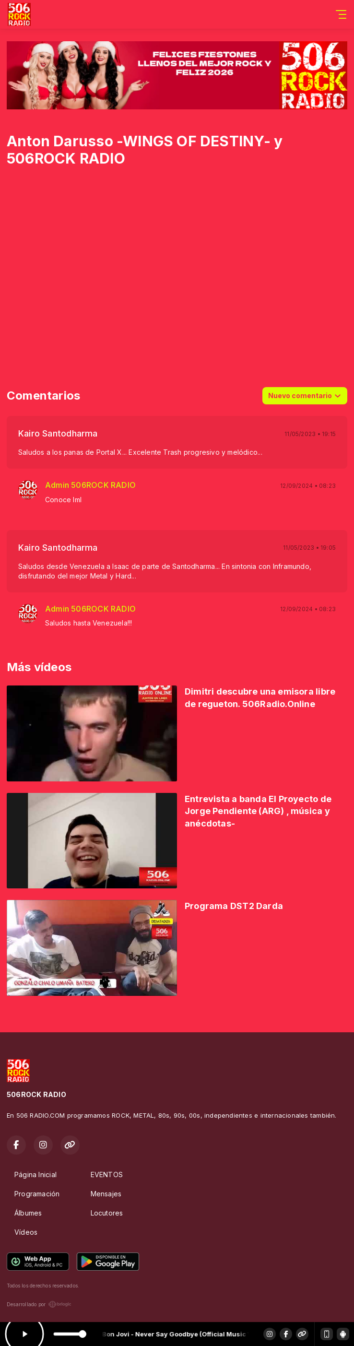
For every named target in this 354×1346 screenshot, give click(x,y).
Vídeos (25, 1232)
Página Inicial (35, 1174)
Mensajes (106, 1194)
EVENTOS (107, 1174)
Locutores (107, 1213)
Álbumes (28, 1213)
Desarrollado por (39, 1304)
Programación (37, 1194)
